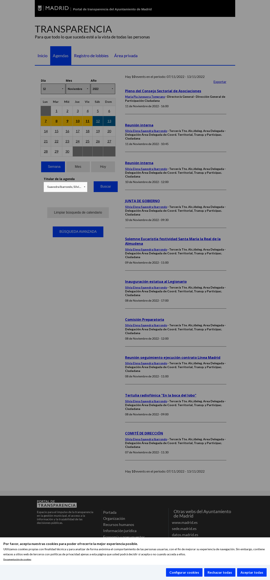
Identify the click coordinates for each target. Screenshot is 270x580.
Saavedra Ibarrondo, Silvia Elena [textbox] (66, 186)
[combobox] (65, 187)
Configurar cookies (184, 572)
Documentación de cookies (17, 559)
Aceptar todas (251, 572)
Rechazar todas (220, 572)
